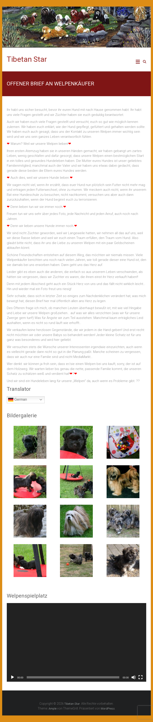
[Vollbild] (140, 677)
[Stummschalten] (133, 677)
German (17, 399)
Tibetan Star (27, 59)
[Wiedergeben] (12, 677)
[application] (76, 642)
